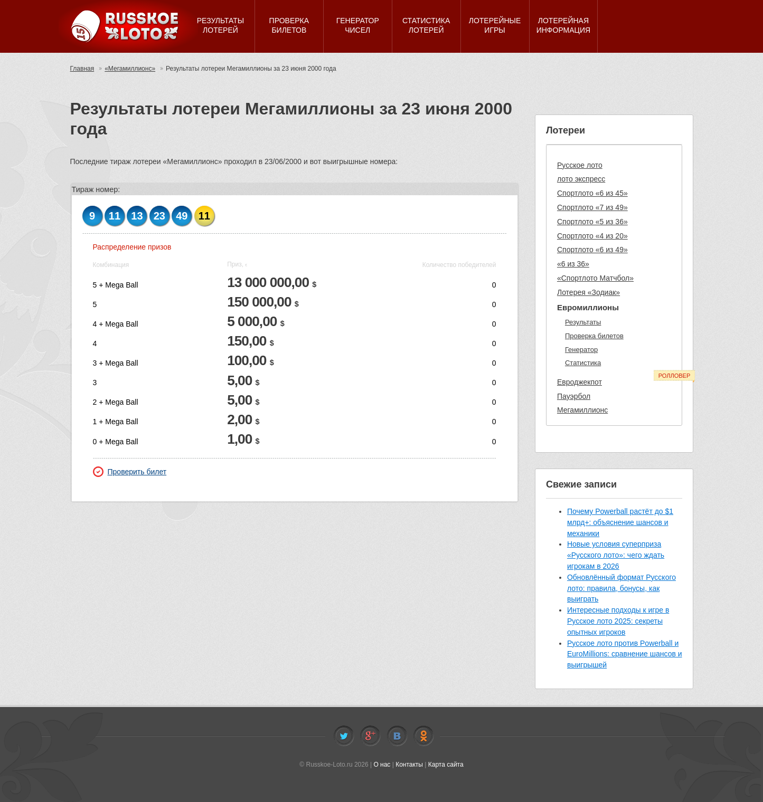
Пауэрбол (573, 396)
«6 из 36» (573, 264)
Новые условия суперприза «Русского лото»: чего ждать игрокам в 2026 (615, 555)
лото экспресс (581, 179)
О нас (381, 764)
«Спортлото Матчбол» (595, 278)
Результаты (583, 322)
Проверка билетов (594, 336)
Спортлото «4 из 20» (592, 236)
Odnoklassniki (423, 736)
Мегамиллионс (582, 410)
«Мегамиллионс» (130, 68)
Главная (82, 68)
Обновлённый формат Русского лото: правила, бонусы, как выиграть (621, 588)
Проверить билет (130, 471)
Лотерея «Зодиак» (588, 292)
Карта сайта (446, 764)
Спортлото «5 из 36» (592, 221)
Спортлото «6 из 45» (592, 193)
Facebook (370, 736)
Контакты (409, 764)
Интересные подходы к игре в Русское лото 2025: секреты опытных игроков (618, 621)
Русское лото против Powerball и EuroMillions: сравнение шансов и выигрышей (624, 654)
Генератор (581, 350)
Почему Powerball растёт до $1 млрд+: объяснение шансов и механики (620, 522)
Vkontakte (397, 736)
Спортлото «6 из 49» (592, 249)
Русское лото (579, 165)
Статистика (583, 363)
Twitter (343, 736)
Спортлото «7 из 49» (592, 207)
